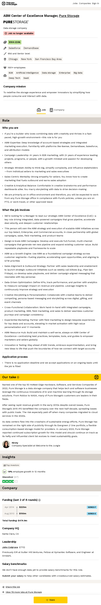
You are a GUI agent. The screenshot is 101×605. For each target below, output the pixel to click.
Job (41, 110)
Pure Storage (69, 16)
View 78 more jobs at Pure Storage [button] (22, 592)
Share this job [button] (11, 586)
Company (56, 110)
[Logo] (9, 4)
